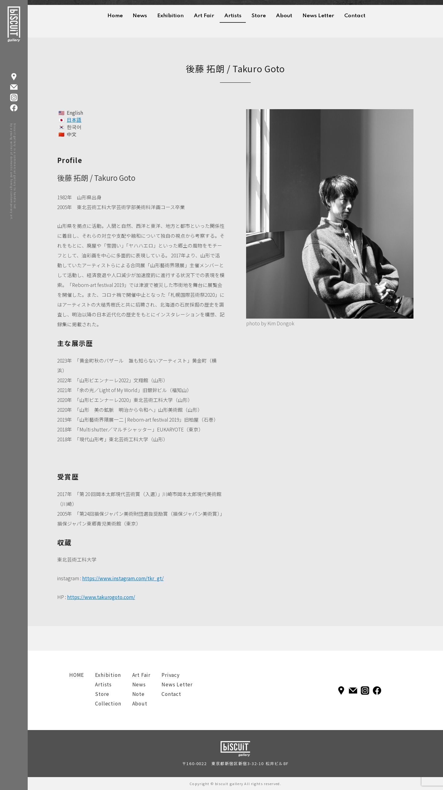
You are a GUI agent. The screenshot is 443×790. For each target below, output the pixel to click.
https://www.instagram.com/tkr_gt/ (123, 578)
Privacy (171, 674)
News (140, 15)
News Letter (318, 15)
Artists (232, 15)
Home (115, 15)
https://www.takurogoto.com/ (101, 597)
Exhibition (170, 15)
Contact (354, 15)
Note (138, 693)
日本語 (74, 119)
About (284, 15)
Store (258, 15)
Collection (108, 703)
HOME (76, 674)
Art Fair (204, 15)
